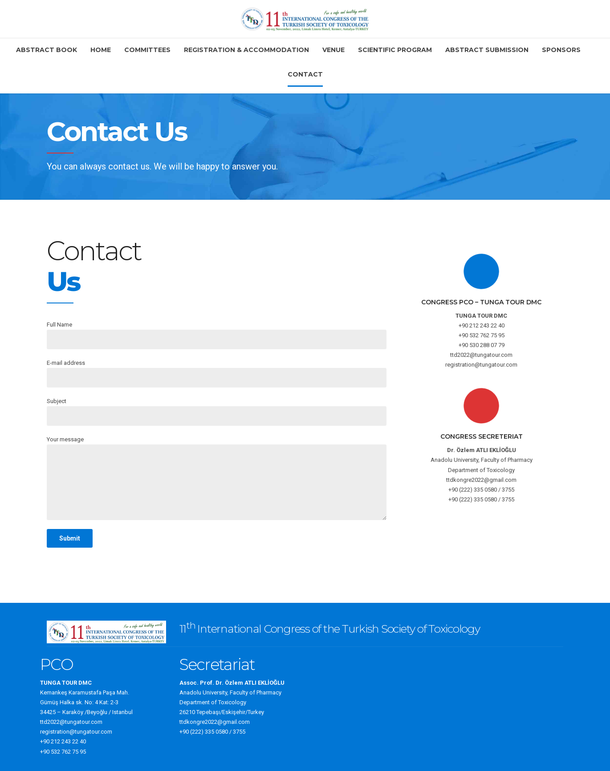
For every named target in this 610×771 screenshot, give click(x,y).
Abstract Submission (487, 50)
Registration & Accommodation (246, 50)
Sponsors (561, 50)
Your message (216, 478)
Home (100, 50)
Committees (147, 50)
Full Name (216, 335)
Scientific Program (395, 50)
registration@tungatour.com (76, 731)
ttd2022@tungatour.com (71, 722)
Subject (216, 412)
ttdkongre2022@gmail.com (214, 722)
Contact (305, 74)
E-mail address (216, 373)
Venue (333, 50)
